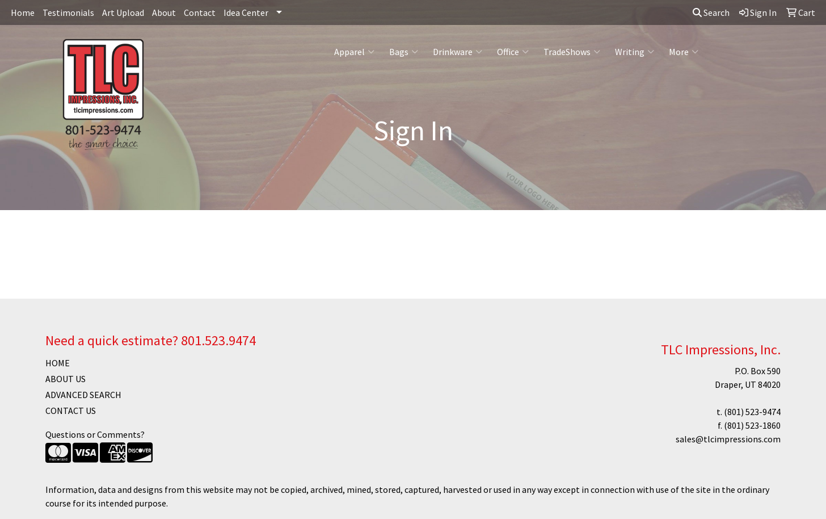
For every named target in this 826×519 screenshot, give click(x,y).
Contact (200, 12)
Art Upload (123, 12)
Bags (403, 51)
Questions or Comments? (95, 434)
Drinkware (457, 51)
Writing (634, 51)
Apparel (354, 51)
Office (513, 51)
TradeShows (571, 51)
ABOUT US (65, 378)
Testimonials (68, 12)
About (164, 12)
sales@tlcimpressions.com (728, 439)
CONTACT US (70, 410)
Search (711, 12)
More (683, 51)
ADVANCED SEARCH (83, 394)
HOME (57, 363)
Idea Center (246, 12)
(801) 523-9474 (752, 411)
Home (23, 12)
